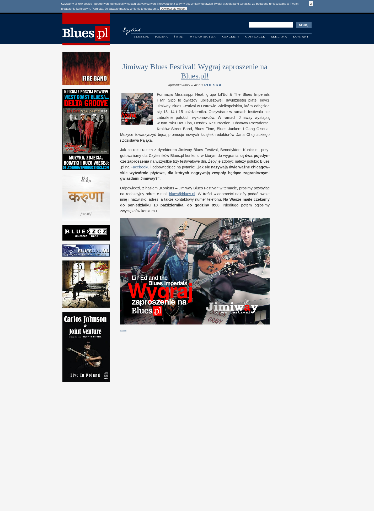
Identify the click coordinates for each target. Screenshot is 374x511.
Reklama (279, 36)
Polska (161, 36)
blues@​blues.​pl (182, 194)
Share (123, 330)
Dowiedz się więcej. (173, 8)
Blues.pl (141, 36)
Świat (179, 36)
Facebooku (140, 167)
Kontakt (301, 36)
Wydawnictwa (203, 36)
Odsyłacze (255, 36)
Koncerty (230, 36)
